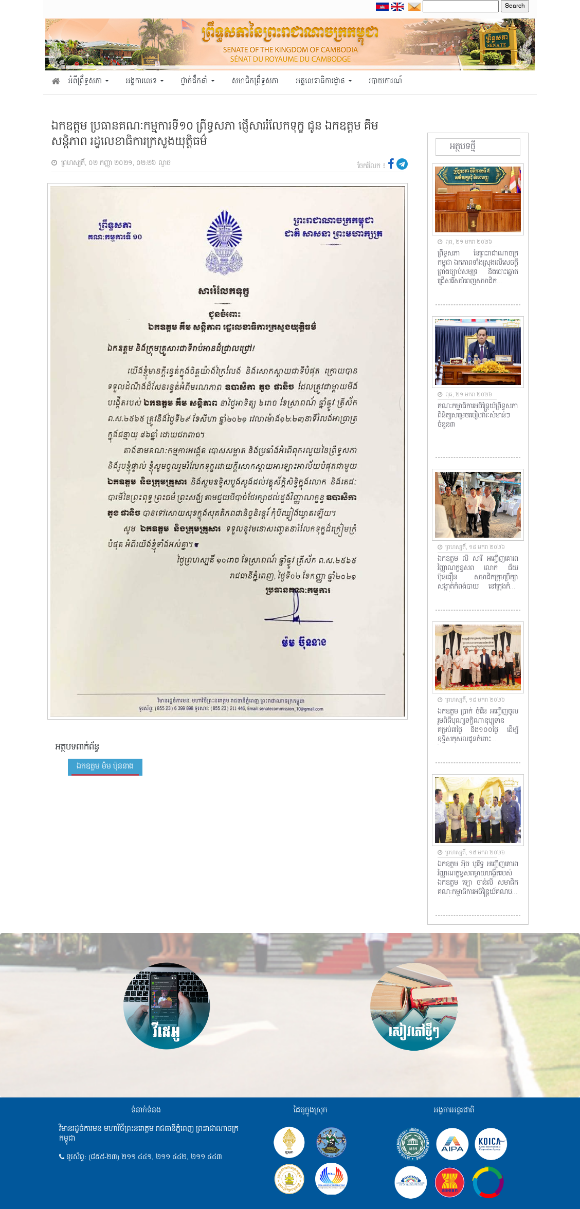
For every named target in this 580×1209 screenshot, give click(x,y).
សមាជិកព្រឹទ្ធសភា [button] (255, 81)
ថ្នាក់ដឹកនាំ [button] (195, 81)
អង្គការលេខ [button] (142, 81)
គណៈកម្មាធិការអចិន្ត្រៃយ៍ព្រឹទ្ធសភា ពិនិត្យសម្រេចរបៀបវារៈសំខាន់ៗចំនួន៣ (478, 416)
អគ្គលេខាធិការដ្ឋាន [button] (321, 81)
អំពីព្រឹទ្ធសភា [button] (86, 81)
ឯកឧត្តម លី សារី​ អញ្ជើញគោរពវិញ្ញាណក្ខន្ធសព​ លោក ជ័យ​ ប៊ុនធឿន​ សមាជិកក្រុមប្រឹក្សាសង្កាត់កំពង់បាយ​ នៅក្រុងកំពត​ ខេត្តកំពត (478, 573)
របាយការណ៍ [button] (386, 81)
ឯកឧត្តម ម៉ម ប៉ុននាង (105, 766)
